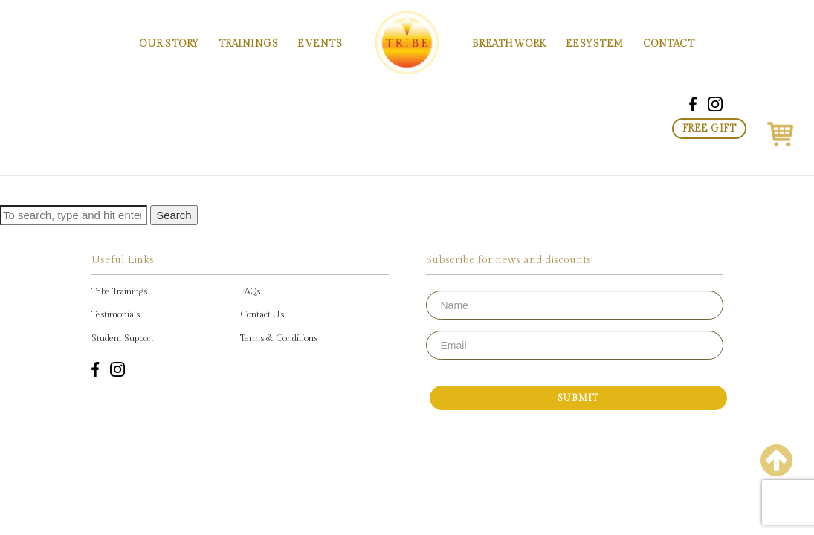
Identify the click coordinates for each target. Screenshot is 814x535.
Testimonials (115, 314)
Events (319, 44)
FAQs (250, 291)
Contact (669, 44)
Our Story (169, 44)
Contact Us (262, 314)
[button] (780, 131)
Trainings (249, 44)
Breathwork (509, 44)
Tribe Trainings (119, 291)
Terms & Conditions (278, 338)
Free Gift (709, 128)
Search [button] (174, 215)
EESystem (595, 44)
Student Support (122, 338)
